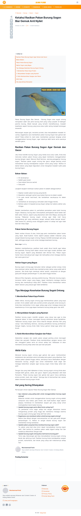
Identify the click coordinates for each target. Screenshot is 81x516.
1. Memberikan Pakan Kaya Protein (26, 71)
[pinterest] (11, 33)
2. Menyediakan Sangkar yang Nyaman (27, 73)
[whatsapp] (11, 27)
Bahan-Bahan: (20, 60)
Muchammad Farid (15, 490)
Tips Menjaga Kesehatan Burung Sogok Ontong (29, 68)
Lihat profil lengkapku (10, 500)
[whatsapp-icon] (10, 505)
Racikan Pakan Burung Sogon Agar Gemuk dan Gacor (31, 57)
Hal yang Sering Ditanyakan (24, 82)
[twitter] (11, 24)
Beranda (45, 489)
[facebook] (11, 20)
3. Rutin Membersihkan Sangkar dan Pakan (28, 76)
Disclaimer (46, 491)
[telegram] (11, 30)
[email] (11, 37)
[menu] (4, 2)
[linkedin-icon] (7, 505)
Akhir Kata (19, 79)
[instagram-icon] (4, 505)
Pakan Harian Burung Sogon (24, 62)
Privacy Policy (47, 493)
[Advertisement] (40, 40)
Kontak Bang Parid (48, 496)
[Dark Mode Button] (77, 2)
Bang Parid (43, 512)
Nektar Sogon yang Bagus (23, 65)
